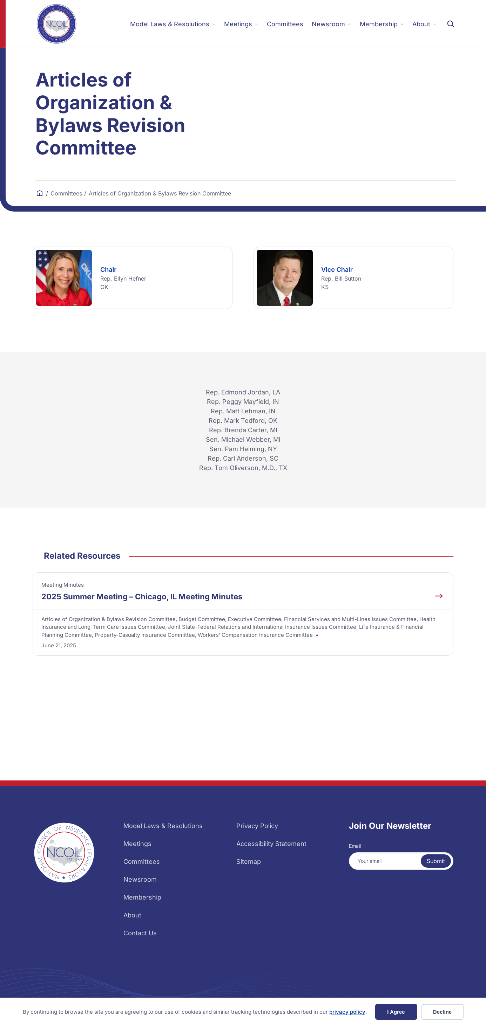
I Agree (396, 1012)
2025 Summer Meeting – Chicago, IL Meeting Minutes (141, 596)
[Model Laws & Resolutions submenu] (173, 24)
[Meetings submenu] (241, 24)
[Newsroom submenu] (331, 24)
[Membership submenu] (382, 24)
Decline (442, 1012)
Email (357, 846)
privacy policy (347, 1011)
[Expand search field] (450, 23)
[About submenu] (424, 24)
